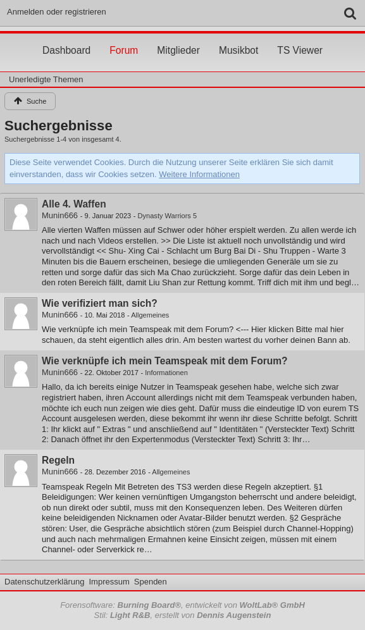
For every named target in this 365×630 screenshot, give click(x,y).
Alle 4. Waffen (74, 204)
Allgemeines (150, 315)
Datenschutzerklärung (44, 581)
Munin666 (60, 215)
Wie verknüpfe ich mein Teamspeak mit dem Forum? (165, 360)
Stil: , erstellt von (182, 615)
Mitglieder (178, 38)
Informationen (166, 372)
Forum (123, 38)
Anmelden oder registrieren (56, 11)
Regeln (58, 460)
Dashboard (66, 38)
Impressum (109, 581)
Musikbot (238, 38)
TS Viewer (300, 38)
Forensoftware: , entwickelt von (182, 605)
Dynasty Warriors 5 (167, 215)
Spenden (150, 581)
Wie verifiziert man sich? (100, 303)
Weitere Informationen (199, 174)
